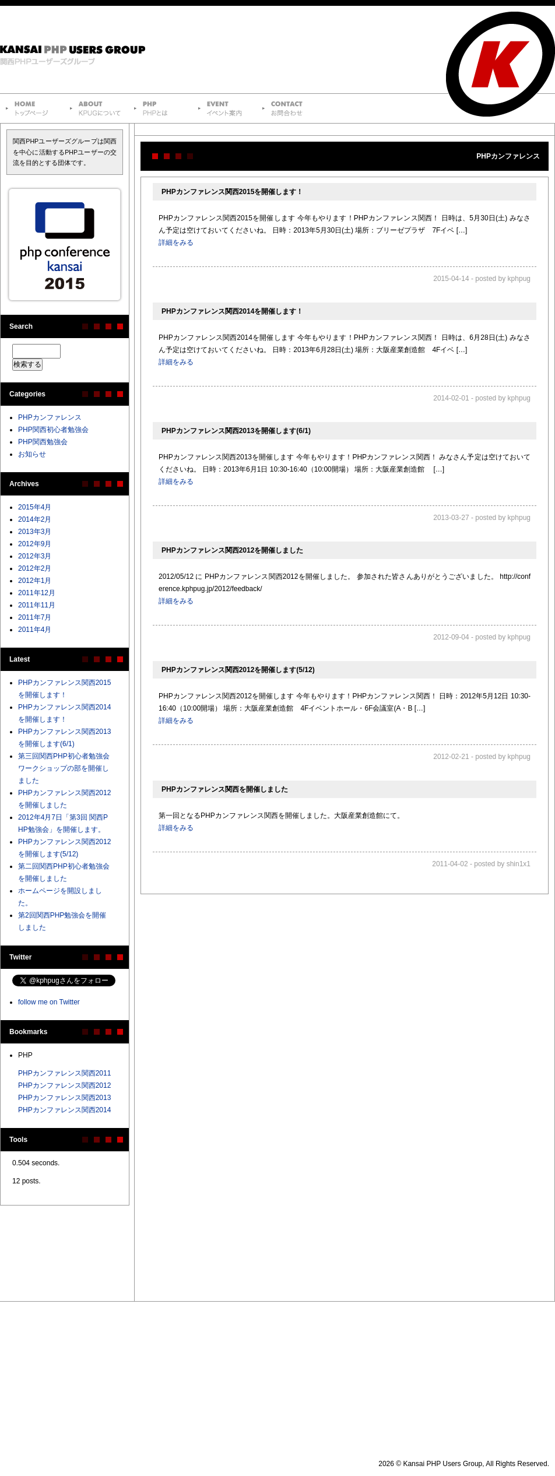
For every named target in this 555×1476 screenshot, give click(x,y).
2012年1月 (34, 581)
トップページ (32, 108)
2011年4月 (34, 629)
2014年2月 (34, 519)
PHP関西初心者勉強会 (53, 430)
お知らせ (32, 454)
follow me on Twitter (49, 1002)
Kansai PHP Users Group (78, 49)
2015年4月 (34, 507)
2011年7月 (34, 617)
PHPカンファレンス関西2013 (64, 1098)
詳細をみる (176, 242)
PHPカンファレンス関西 (64, 245)
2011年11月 (36, 605)
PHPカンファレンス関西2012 (64, 1085)
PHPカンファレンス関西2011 (64, 1073)
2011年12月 (36, 593)
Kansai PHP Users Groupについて (96, 108)
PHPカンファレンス (50, 417)
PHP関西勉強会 (43, 442)
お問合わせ (289, 108)
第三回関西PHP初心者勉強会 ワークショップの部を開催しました (64, 768)
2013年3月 (34, 532)
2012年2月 (34, 568)
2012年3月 (34, 556)
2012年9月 (34, 544)
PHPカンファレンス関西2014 (64, 1110)
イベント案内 (224, 108)
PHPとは (160, 108)
